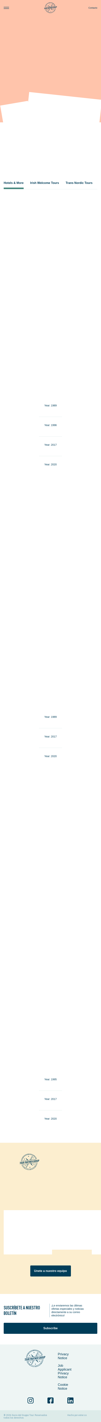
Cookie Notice (63, 1386)
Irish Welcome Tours (44, 182)
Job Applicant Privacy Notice (64, 1371)
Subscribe (50, 1328)
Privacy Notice (63, 1356)
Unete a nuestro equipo (50, 1270)
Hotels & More (14, 182)
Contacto (92, 8)
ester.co (82, 1415)
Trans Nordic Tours (79, 182)
